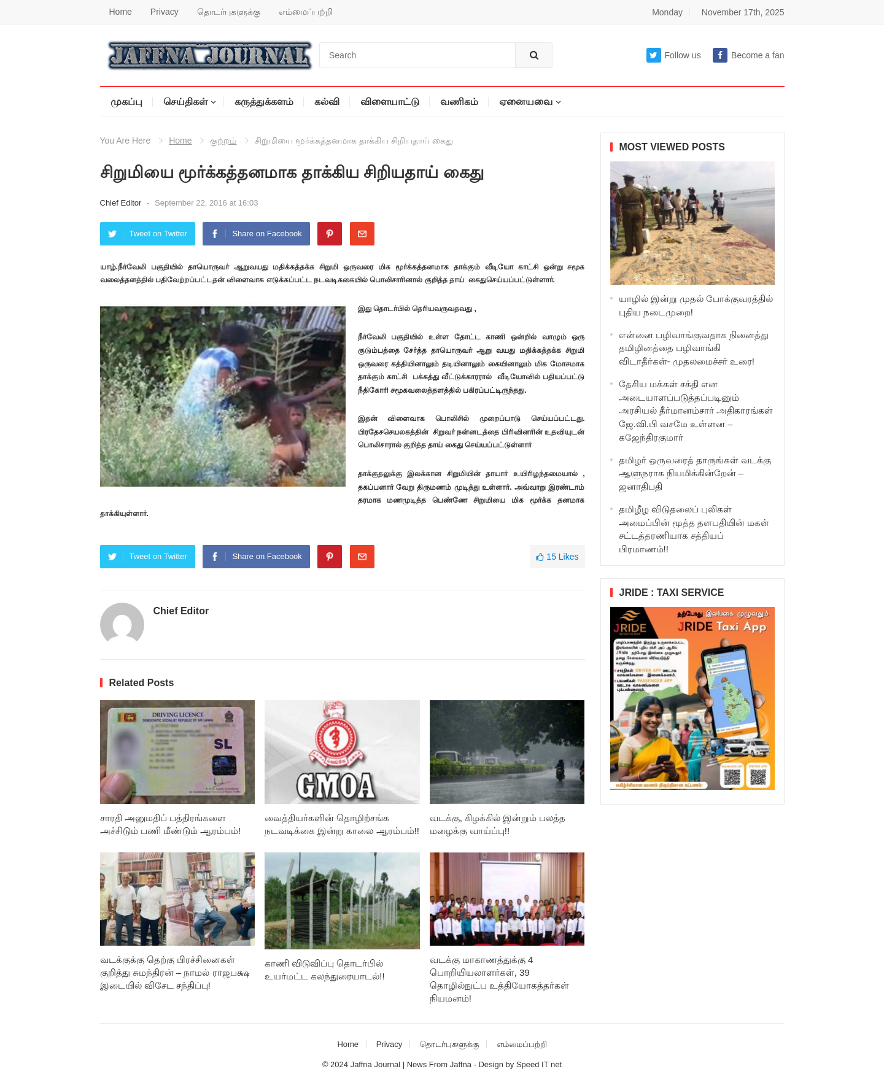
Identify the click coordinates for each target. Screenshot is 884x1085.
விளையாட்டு (389, 101)
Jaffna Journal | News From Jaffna (411, 1064)
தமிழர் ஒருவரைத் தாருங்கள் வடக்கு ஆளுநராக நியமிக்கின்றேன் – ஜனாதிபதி (695, 473)
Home (120, 12)
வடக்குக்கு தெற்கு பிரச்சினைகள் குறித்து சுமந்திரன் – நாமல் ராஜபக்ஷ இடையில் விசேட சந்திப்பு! (175, 972)
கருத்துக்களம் (264, 101)
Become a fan (748, 55)
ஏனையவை (525, 101)
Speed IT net (539, 1064)
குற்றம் (223, 140)
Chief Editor (122, 202)
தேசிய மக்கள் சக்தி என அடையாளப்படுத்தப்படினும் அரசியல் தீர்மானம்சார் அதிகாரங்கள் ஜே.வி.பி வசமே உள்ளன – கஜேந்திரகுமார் (696, 410)
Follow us (673, 55)
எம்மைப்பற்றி (306, 12)
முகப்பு (126, 101)
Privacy (164, 12)
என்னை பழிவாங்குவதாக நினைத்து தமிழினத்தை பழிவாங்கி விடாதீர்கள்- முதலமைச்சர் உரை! (694, 348)
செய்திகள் (185, 101)
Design (491, 1064)
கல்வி (326, 101)
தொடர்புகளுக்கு (228, 12)
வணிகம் (459, 101)
